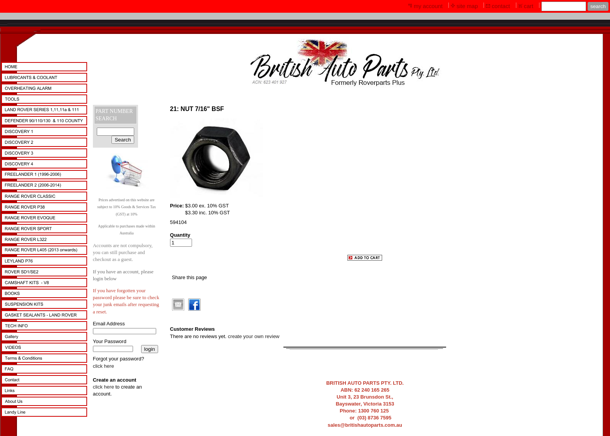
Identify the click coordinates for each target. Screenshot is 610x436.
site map (467, 6)
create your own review (254, 336)
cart (528, 6)
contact (501, 6)
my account (428, 6)
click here (103, 366)
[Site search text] (563, 6)
